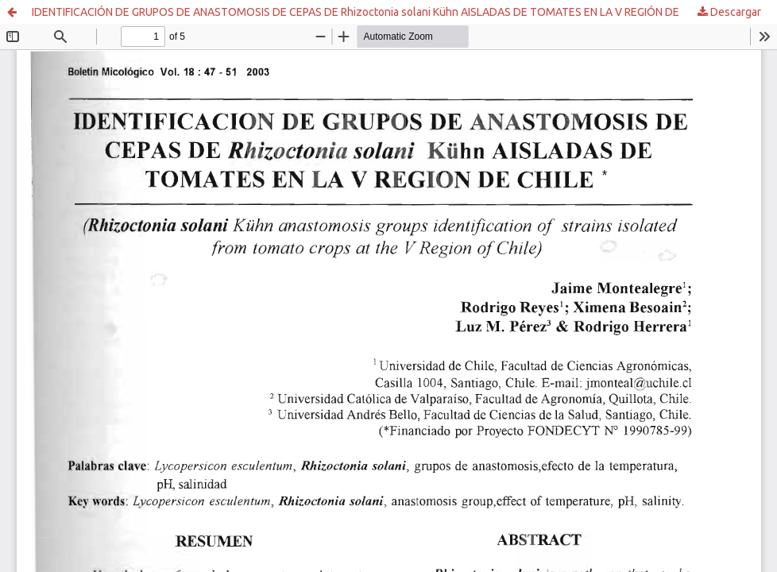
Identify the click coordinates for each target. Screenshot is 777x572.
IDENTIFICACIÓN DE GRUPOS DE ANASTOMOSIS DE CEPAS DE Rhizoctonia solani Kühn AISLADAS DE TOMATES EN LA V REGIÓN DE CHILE (371, 12)
